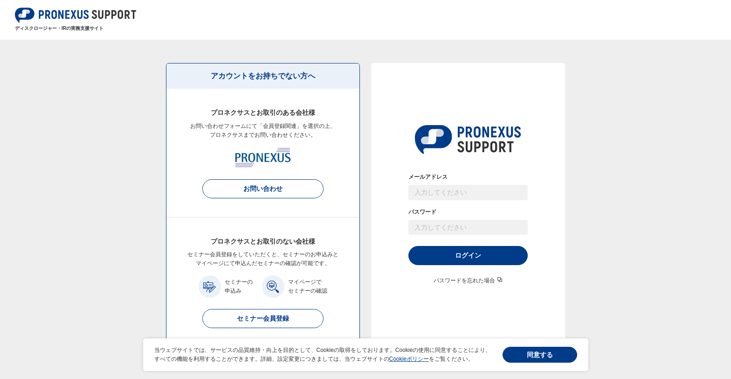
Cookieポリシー (409, 359)
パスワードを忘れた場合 (464, 280)
